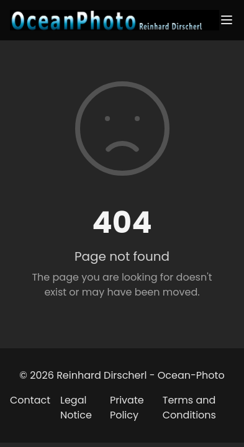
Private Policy (127, 407)
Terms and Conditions (189, 407)
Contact (30, 400)
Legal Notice (76, 407)
